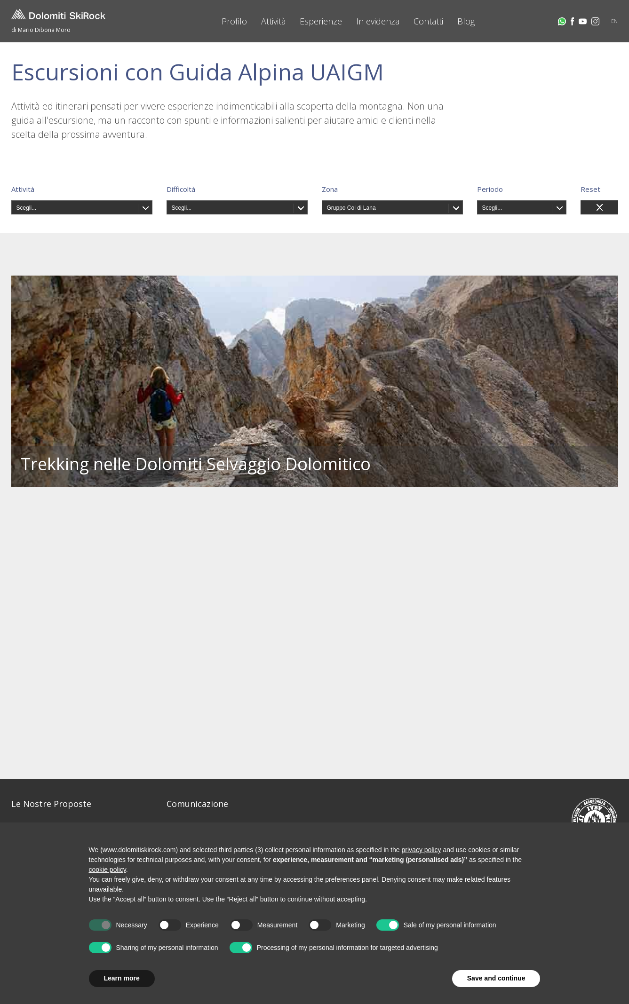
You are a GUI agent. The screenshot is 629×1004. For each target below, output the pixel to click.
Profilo (234, 21)
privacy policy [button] (421, 850)
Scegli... (26, 208)
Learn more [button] (122, 978)
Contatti (428, 21)
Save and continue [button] (496, 978)
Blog (466, 21)
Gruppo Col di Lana (351, 208)
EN (614, 21)
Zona (330, 189)
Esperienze (321, 21)
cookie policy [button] (107, 869)
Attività (273, 21)
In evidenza (377, 21)
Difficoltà (181, 189)
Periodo (490, 189)
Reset (590, 189)
